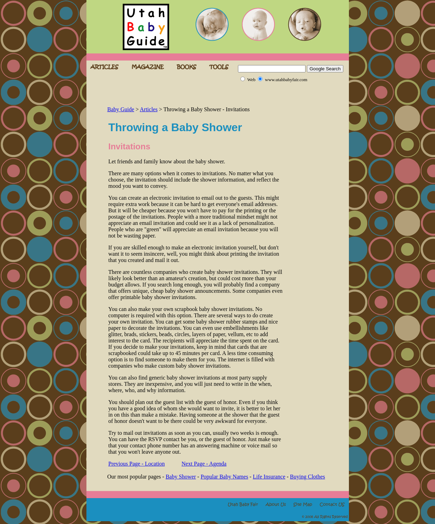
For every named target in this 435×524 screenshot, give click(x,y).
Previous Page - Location (136, 464)
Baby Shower (181, 477)
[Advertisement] (189, 94)
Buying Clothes (307, 477)
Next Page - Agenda (204, 464)
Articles (149, 109)
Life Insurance (269, 477)
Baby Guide (120, 109)
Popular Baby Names (224, 477)
